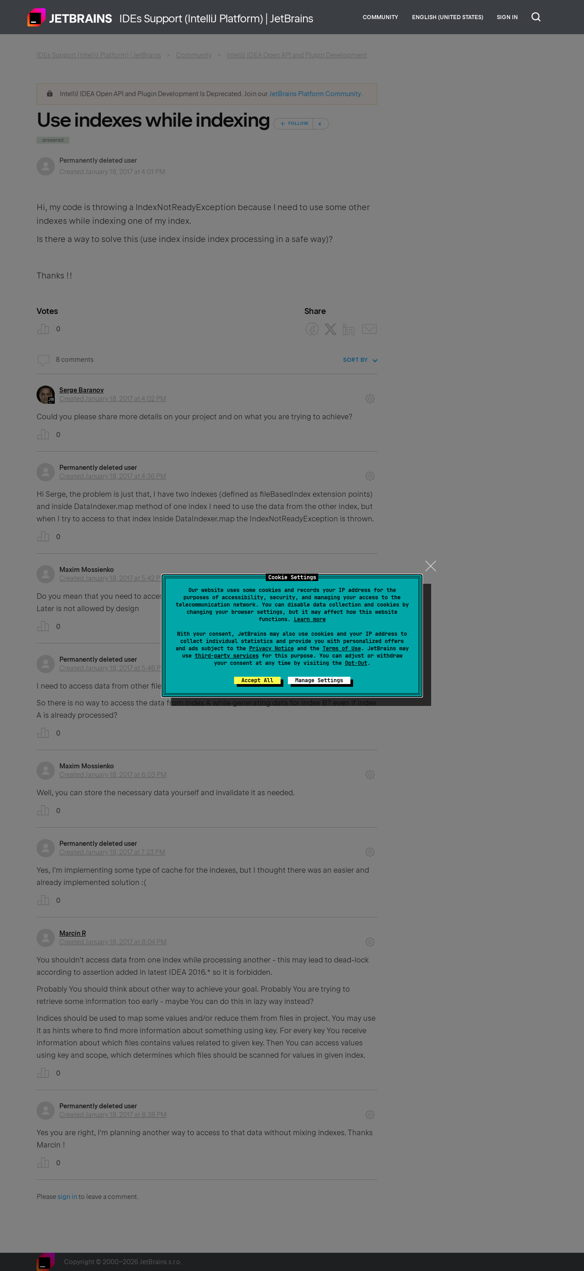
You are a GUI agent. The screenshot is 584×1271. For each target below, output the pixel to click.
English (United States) (447, 17)
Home (69, 17)
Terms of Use (342, 648)
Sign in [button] (507, 17)
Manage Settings (319, 680)
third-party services (227, 655)
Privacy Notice (271, 648)
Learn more (310, 619)
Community (380, 17)
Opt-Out (356, 663)
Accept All (257, 680)
